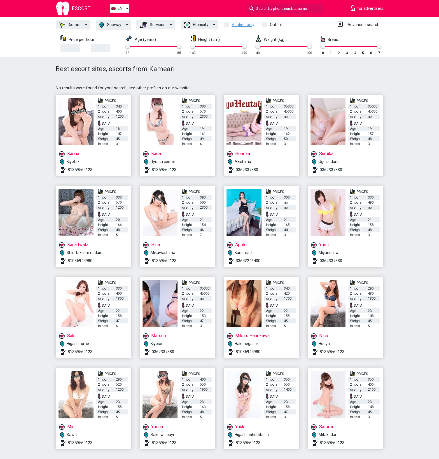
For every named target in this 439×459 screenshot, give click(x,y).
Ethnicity (196, 25)
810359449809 (81, 260)
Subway (110, 25)
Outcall (276, 24)
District (70, 25)
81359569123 (80, 169)
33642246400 (248, 260)
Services (152, 25)
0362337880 (247, 169)
